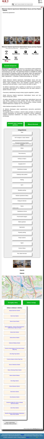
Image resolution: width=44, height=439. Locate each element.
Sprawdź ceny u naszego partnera (15, 124)
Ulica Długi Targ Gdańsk (15, 353)
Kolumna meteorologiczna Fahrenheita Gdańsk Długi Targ (14, 349)
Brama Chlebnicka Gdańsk (14, 364)
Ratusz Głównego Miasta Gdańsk (14, 370)
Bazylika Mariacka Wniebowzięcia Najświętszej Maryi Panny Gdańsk (14, 414)
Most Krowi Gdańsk (15, 316)
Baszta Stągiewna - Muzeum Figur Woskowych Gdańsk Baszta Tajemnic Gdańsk (14, 327)
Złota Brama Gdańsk (14, 391)
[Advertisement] (22, 25)
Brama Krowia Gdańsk (14, 321)
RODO (27, 437)
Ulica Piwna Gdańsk (14, 407)
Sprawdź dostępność (10, 65)
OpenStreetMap (39, 298)
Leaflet (33, 298)
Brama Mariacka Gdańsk (14, 386)
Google (22, 434)
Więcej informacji (33, 124)
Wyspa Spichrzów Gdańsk (14, 310)
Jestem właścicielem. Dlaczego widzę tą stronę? (10, 423)
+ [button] (4, 278)
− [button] (4, 280)
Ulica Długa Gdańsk (14, 380)
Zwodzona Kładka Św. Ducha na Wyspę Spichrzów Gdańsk (14, 403)
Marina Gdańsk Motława (15, 375)
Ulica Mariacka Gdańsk (14, 397)
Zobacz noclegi (31, 302)
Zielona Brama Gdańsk (14, 337)
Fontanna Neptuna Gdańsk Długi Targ (14, 359)
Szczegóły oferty (13, 302)
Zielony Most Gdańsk (14, 332)
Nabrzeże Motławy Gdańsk (14, 343)
